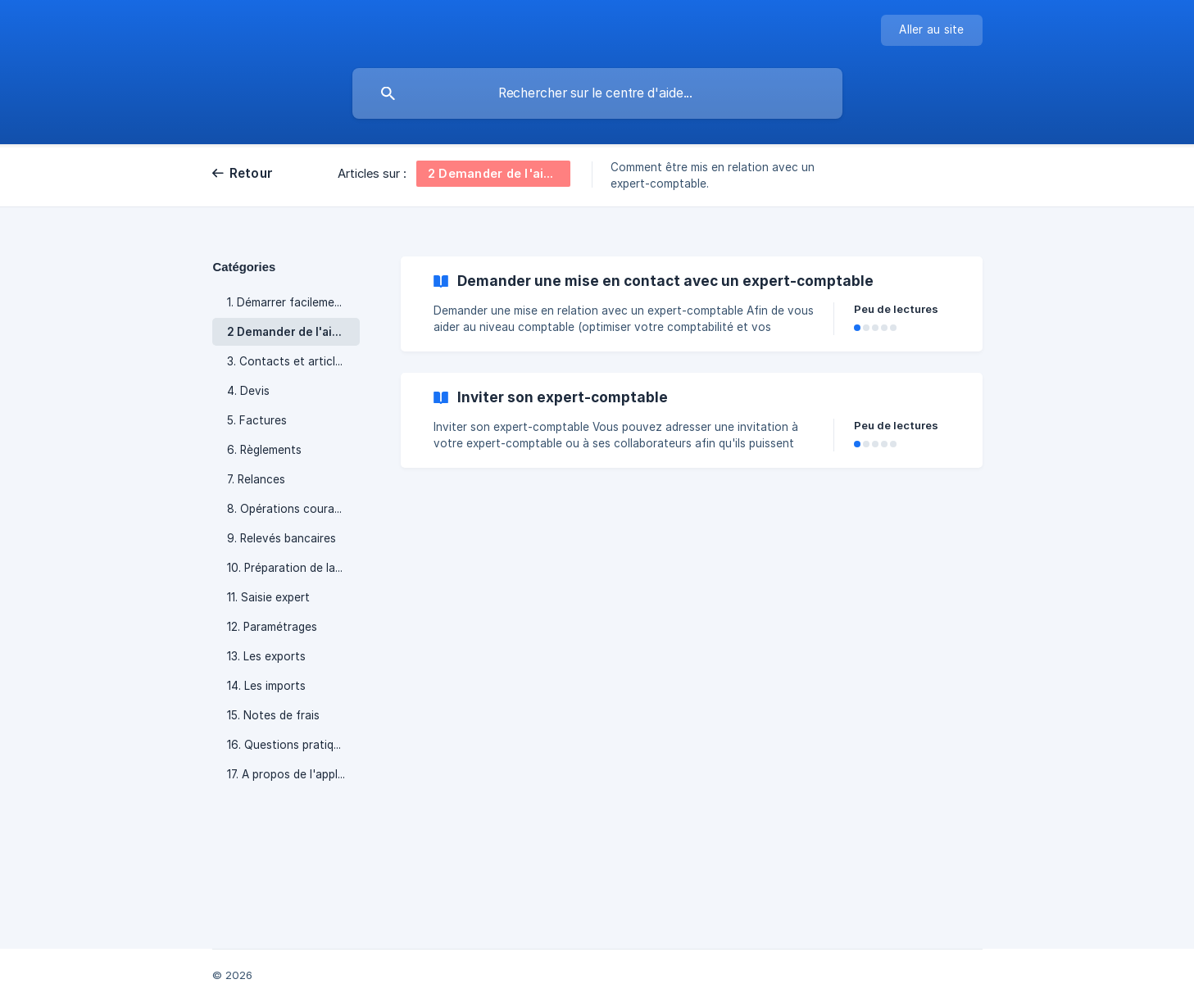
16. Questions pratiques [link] (289, 744)
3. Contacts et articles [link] (287, 361)
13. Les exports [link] (266, 656)
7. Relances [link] (256, 479)
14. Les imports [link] (266, 685)
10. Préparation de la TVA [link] (293, 567)
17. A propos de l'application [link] (293, 774)
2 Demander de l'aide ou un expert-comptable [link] (293, 331)
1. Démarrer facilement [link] (286, 302)
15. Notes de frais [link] (273, 715)
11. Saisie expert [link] (268, 597)
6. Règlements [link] (264, 449)
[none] (931, 30)
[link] (692, 303)
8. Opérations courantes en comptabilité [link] (293, 508)
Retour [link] (251, 173)
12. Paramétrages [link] (272, 626)
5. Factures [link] (257, 420)
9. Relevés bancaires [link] (281, 538)
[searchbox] (597, 93)
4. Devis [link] (248, 390)
